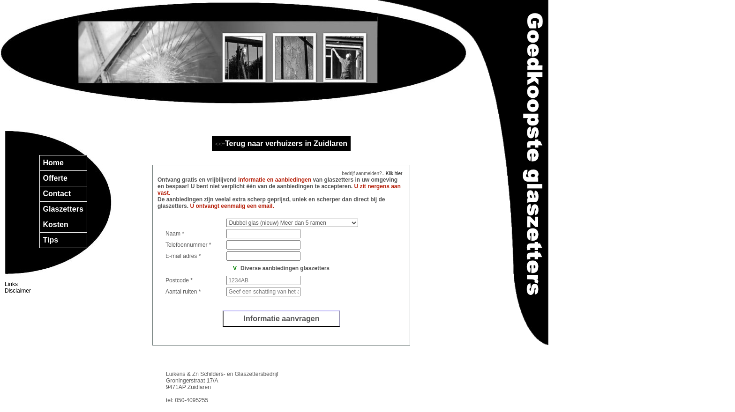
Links (11, 284)
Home (53, 163)
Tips (51, 240)
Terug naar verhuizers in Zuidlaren (286, 143)
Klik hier (393, 173)
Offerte (55, 178)
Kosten (55, 224)
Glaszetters (63, 209)
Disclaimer (18, 290)
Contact (57, 194)
